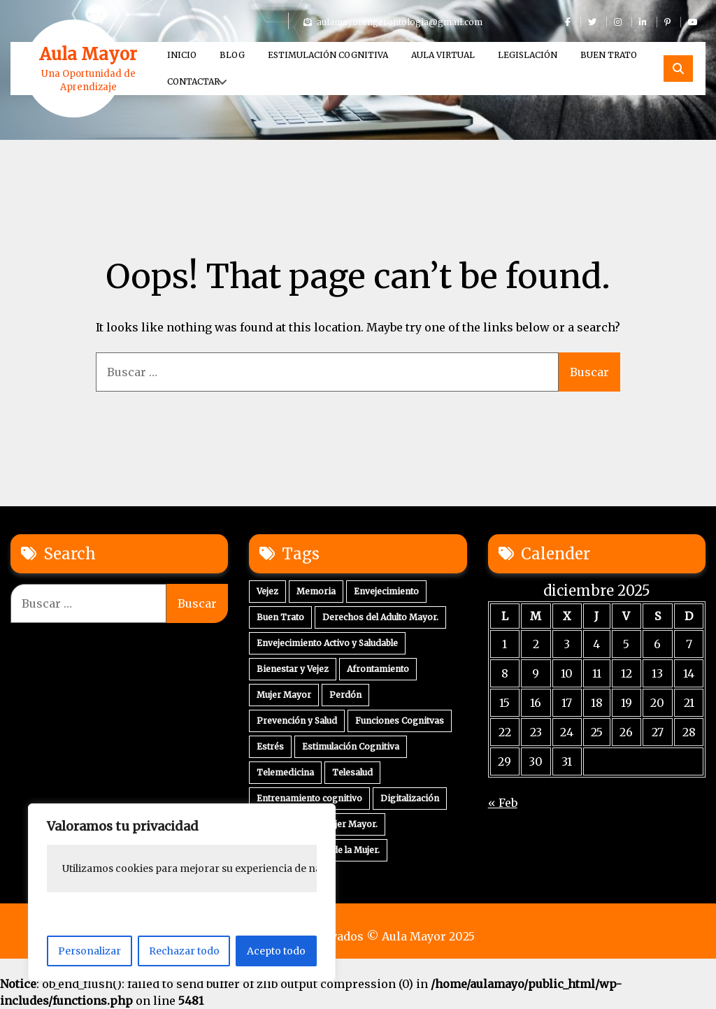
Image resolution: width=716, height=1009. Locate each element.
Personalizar (89, 951)
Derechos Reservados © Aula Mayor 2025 (358, 936)
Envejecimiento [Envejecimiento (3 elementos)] (386, 591)
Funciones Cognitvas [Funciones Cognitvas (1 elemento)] (399, 720)
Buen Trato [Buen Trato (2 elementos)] (280, 617)
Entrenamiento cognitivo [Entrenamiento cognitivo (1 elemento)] (309, 798)
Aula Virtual (443, 55)
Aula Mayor (88, 54)
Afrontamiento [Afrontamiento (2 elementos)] (378, 669)
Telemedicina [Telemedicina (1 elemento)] (285, 772)
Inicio (181, 55)
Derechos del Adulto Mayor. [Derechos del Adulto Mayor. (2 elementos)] (380, 617)
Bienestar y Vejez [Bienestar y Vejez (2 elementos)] (293, 669)
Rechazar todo (184, 951)
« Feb (502, 803)
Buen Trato (608, 55)
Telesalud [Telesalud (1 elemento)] (352, 772)
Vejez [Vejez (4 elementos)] (267, 591)
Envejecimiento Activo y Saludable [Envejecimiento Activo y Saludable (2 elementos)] (327, 643)
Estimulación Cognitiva (328, 55)
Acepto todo (276, 951)
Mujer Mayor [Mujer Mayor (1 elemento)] (284, 694)
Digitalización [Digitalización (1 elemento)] (409, 798)
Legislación (527, 55)
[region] (182, 892)
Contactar (193, 81)
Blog (232, 55)
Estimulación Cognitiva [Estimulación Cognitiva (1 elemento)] (350, 746)
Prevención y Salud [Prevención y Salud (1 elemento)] (297, 720)
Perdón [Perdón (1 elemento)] (345, 694)
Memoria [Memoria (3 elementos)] (316, 591)
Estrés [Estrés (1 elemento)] (270, 746)
